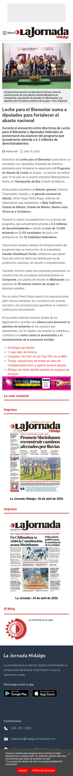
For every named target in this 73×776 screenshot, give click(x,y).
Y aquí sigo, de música (22, 352)
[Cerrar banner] (69, 754)
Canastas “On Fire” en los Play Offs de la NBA (37, 356)
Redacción (12, 151)
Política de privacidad (43, 770)
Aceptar (23, 770)
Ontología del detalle (21, 347)
